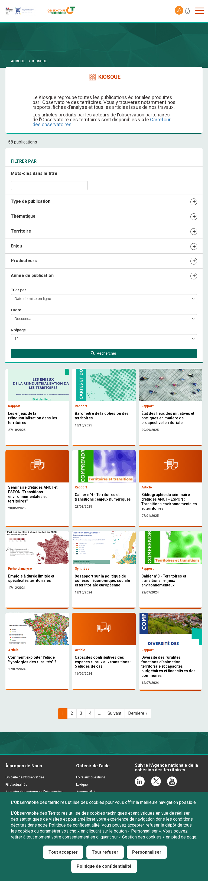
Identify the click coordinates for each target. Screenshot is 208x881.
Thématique (23, 216)
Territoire (21, 231)
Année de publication (32, 275)
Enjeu (16, 246)
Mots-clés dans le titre (34, 173)
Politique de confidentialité (74, 825)
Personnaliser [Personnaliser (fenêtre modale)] (146, 852)
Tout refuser (105, 852)
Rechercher (103, 353)
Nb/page (18, 330)
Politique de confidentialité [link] (104, 866)
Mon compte (187, 12)
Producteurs (24, 260)
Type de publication (30, 201)
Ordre (16, 310)
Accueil (18, 61)
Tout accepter (63, 852)
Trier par (18, 290)
